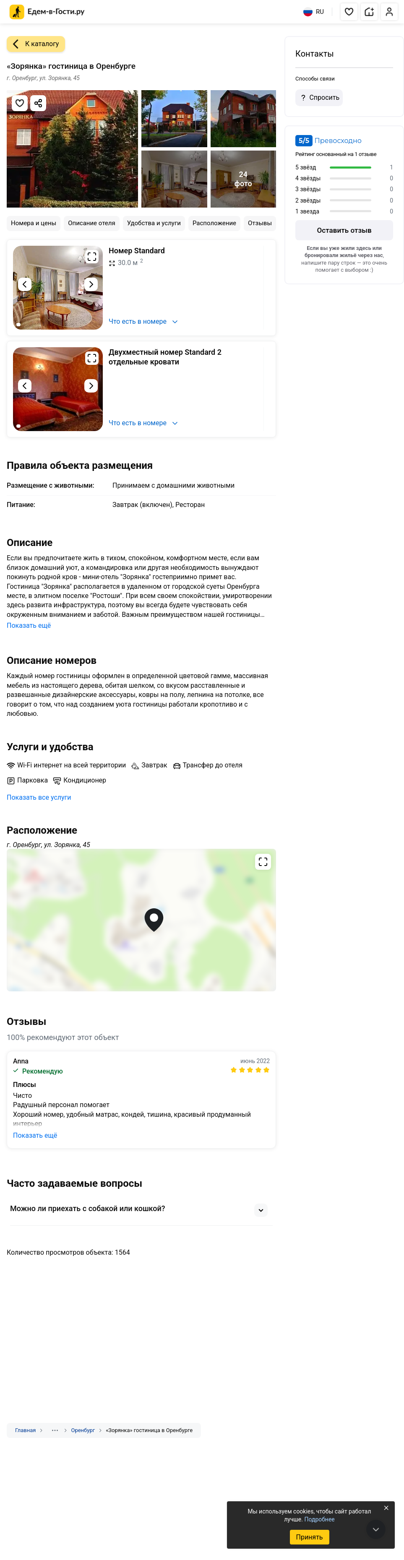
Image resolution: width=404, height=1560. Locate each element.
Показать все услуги (39, 797)
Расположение (214, 223)
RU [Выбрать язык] (313, 11)
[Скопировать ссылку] (38, 103)
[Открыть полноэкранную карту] (141, 920)
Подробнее (319, 1519)
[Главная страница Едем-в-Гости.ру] (47, 12)
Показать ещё (29, 625)
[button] (349, 11)
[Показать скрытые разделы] (55, 1430)
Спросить (318, 98)
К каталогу (33, 44)
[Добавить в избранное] (20, 103)
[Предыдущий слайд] (24, 284)
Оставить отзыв (344, 230)
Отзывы (260, 223)
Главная (25, 1430)
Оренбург (83, 1430)
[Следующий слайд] (91, 284)
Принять (309, 1537)
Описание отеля (91, 223)
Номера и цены (33, 223)
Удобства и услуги (154, 223)
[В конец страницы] (376, 1529)
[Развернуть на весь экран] (92, 256)
